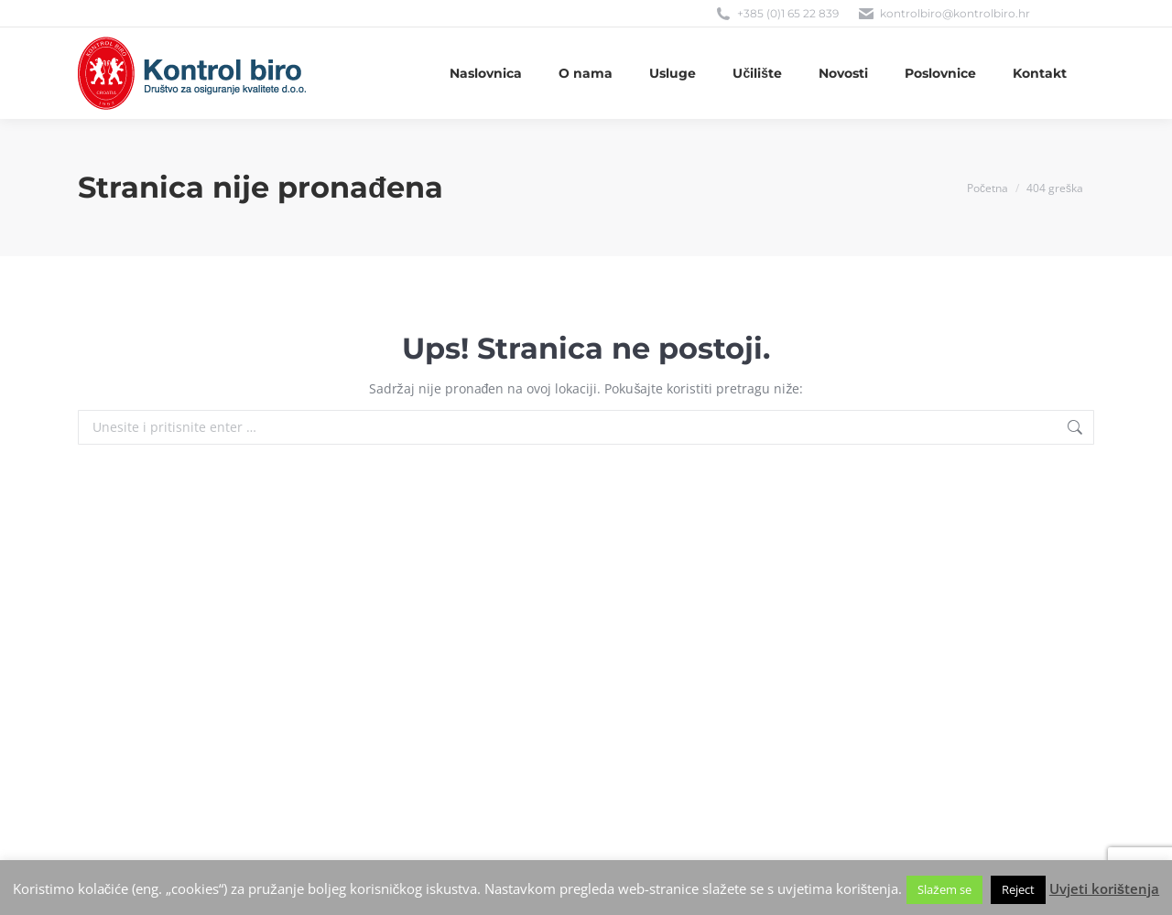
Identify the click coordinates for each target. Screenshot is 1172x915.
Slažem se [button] (944, 889)
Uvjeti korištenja (1104, 888)
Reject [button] (1018, 889)
